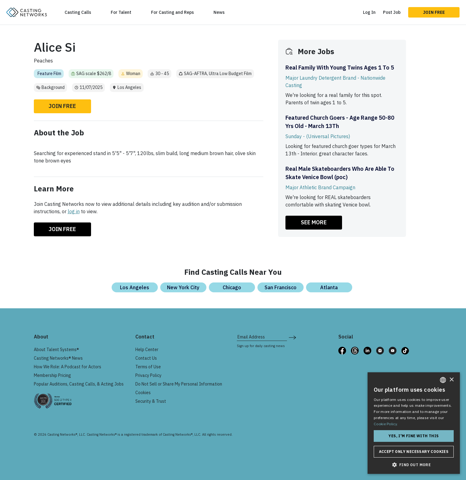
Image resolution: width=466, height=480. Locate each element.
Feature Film (49, 73)
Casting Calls (78, 12)
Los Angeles (134, 287)
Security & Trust (150, 401)
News (219, 12)
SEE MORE (314, 222)
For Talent (121, 12)
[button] (414, 465)
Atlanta (329, 287)
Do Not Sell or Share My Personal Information (178, 384)
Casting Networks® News (58, 358)
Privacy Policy (148, 375)
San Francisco (281, 287)
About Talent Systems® (56, 349)
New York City (183, 287)
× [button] (451, 380)
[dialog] (414, 423)
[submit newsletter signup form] (292, 337)
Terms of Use (148, 367)
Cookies (143, 392)
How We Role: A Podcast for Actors (67, 367)
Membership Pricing (52, 375)
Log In (369, 12)
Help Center (146, 349)
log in (74, 211)
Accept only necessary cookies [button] (414, 451)
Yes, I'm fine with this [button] (413, 436)
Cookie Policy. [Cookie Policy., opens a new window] (386, 424)
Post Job (391, 12)
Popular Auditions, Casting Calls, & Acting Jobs (79, 384)
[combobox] (443, 380)
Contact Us (146, 358)
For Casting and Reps (172, 12)
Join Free (434, 12)
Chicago (232, 287)
